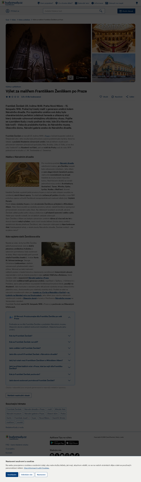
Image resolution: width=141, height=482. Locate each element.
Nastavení (41, 474)
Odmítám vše (26, 474)
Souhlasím (11, 474)
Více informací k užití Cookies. (36, 468)
